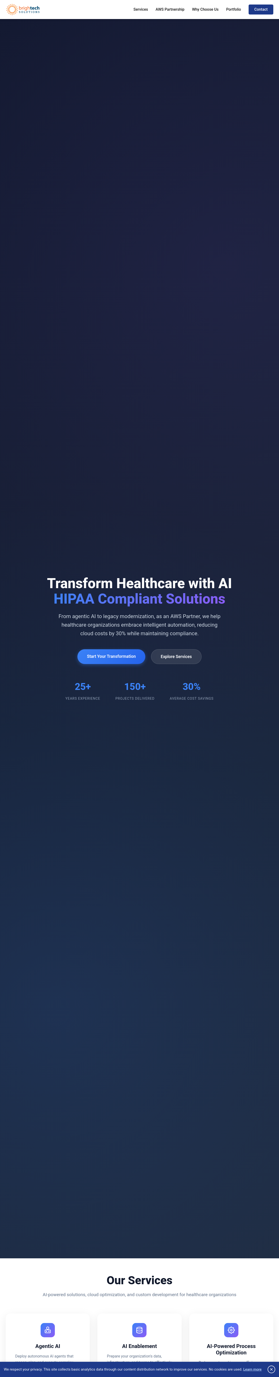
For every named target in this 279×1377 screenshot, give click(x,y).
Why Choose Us (205, 9)
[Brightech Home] (23, 9)
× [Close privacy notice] (271, 1369)
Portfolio (233, 9)
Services (140, 9)
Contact (261, 9)
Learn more (252, 1369)
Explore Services (176, 656)
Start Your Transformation (111, 656)
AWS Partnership (170, 9)
